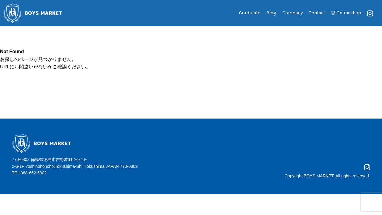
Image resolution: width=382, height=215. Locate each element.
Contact (317, 13)
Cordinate (249, 13)
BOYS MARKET (318, 175)
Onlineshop (349, 13)
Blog (271, 13)
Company (292, 13)
